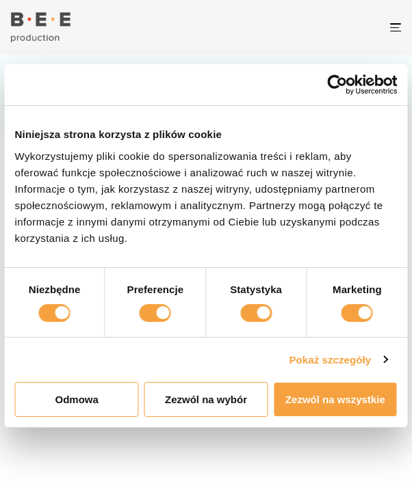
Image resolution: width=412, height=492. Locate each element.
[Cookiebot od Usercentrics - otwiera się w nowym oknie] (349, 84)
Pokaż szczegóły (330, 360)
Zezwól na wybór (206, 399)
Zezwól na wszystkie (335, 399)
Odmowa (76, 399)
